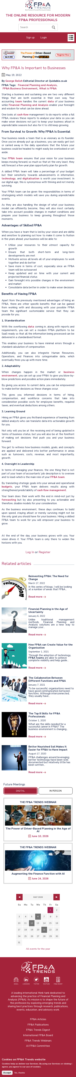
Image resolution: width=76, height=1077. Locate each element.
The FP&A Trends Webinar (38, 802)
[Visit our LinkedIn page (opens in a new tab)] (26, 981)
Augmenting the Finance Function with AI (38, 874)
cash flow (23, 114)
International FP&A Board (38, 1035)
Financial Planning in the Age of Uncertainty (48, 610)
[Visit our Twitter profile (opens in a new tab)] (36, 981)
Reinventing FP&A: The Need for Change (48, 578)
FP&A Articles (38, 1019)
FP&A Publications (38, 1024)
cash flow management (51, 490)
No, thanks (19, 1074)
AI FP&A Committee (38, 1046)
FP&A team (15, 158)
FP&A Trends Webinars (38, 1040)
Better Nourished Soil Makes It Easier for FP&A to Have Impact (47, 748)
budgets (7, 486)
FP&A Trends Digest (38, 1030)
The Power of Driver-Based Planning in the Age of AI (38, 830)
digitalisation (30, 178)
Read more (35, 597)
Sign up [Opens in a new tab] (30, 37)
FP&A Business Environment (20, 88)
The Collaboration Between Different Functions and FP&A (47, 679)
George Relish (14, 81)
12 (32, 923)
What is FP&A (48, 88)
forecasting (9, 499)
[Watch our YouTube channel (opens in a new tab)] (46, 981)
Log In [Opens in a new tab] (30, 552)
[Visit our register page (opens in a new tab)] (16, 981)
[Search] (38, 27)
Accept (7, 1074)
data (51, 101)
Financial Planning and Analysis (37, 85)
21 (44, 929)
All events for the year (38, 948)
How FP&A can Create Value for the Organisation (50, 646)
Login (43, 37)
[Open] (71, 37)
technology (9, 178)
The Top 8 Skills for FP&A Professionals (44, 715)
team (18, 101)
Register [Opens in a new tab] (44, 552)
